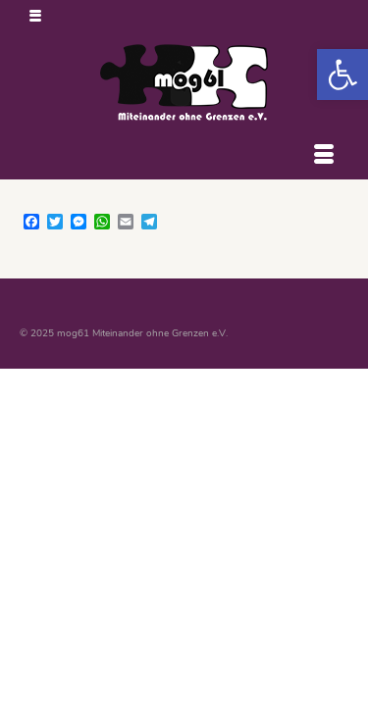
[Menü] (323, 154)
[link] (342, 74)
